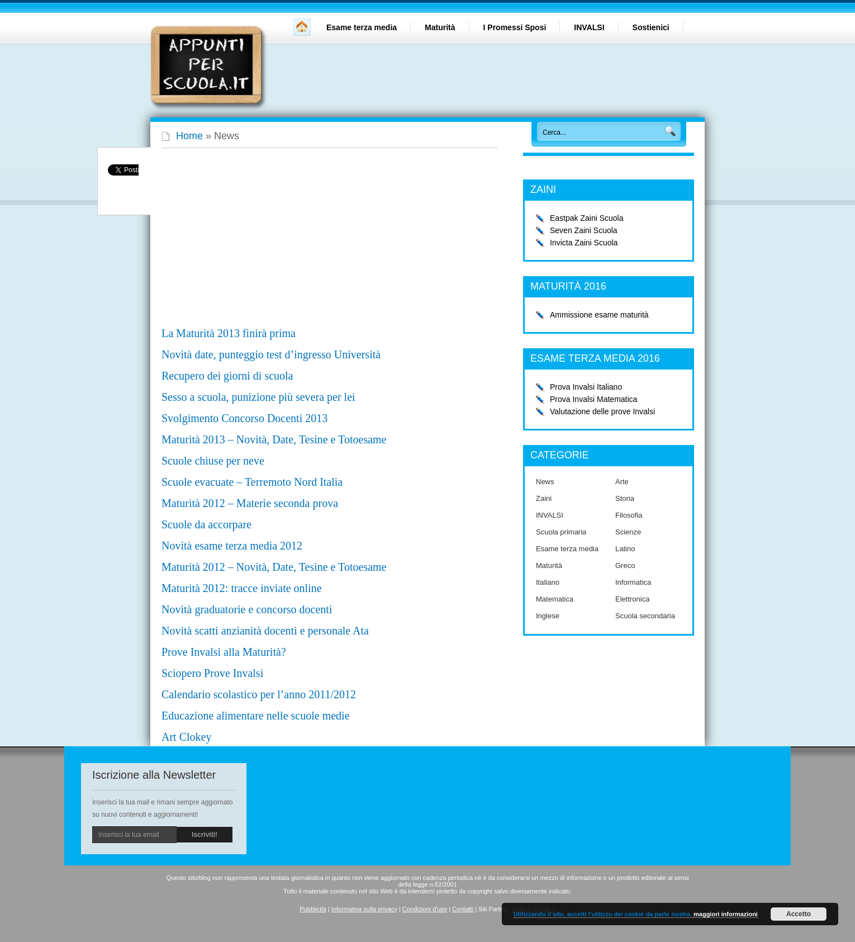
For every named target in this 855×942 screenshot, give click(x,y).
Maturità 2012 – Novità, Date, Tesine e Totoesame (274, 567)
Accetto (798, 914)
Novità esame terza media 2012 (232, 545)
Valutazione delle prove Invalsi (602, 411)
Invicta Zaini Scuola (584, 242)
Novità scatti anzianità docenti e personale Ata (265, 630)
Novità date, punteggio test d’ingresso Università (271, 354)
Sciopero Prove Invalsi (212, 673)
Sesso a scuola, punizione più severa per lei (258, 397)
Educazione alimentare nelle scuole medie (256, 715)
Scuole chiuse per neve (213, 461)
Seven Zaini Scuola (584, 230)
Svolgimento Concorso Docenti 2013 (244, 418)
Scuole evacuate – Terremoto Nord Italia (252, 482)
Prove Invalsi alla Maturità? (224, 652)
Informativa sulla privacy (364, 909)
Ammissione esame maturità (599, 314)
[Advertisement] (255, 243)
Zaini (544, 498)
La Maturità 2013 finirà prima (229, 333)
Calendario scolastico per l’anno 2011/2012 (259, 694)
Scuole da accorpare (206, 524)
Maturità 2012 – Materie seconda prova (250, 503)
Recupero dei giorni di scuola (227, 376)
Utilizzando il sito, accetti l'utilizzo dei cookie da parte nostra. (604, 914)
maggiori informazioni (726, 914)
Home (189, 135)
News (545, 481)
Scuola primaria (561, 532)
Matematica (554, 599)
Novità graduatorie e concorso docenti (247, 609)
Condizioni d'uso (424, 909)
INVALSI (589, 27)
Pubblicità (313, 909)
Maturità (440, 27)
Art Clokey (186, 737)
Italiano (547, 582)
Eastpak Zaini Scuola (587, 218)
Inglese (547, 616)
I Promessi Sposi (515, 27)
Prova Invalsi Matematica (593, 399)
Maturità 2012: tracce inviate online (242, 588)
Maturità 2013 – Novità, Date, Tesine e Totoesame (274, 439)
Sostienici (651, 27)
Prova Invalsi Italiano (586, 386)
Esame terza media (361, 27)
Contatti (462, 909)
